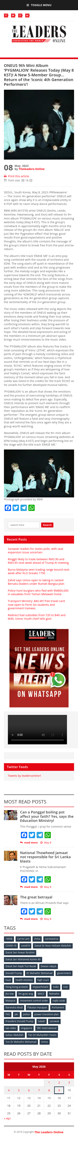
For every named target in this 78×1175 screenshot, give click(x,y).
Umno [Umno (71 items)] (44, 1041)
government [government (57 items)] (64, 973)
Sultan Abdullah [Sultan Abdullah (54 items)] (14, 1035)
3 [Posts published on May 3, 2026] (69, 1082)
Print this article (16, 176)
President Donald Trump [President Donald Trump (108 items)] (19, 1021)
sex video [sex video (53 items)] (11, 1028)
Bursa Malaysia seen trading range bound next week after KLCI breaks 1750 (38, 571)
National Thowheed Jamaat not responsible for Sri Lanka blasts (45, 856)
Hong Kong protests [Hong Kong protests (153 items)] (17, 987)
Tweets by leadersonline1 (24, 776)
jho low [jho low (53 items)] (10, 993)
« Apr (7, 1118)
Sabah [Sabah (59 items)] (41, 1021)
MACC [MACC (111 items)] (41, 993)
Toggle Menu (39, 5)
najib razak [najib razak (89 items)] (59, 1000)
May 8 (45, 842)
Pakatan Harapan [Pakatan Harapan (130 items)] (37, 1007)
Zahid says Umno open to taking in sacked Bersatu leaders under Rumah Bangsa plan (36, 582)
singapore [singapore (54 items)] (26, 1028)
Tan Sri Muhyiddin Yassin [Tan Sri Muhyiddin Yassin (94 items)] (42, 1035)
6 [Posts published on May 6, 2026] (29, 1090)
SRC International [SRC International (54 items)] (47, 1028)
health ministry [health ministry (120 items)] (24, 980)
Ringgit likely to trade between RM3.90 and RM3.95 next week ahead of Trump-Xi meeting (38, 561)
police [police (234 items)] (26, 1014)
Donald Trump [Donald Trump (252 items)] (14, 973)
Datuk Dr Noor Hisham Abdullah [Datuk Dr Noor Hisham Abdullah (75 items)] (52, 945)
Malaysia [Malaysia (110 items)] (10, 1000)
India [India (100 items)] (56, 987)
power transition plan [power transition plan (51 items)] (46, 1014)
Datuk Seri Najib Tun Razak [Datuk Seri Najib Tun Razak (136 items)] (21, 966)
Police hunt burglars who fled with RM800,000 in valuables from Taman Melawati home (38, 592)
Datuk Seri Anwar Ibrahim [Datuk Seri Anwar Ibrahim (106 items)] (20, 952)
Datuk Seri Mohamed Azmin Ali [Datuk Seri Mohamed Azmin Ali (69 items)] (23, 959)
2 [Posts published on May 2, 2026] (59, 1082)
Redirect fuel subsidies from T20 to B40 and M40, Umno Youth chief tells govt (37, 616)
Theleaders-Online (32, 169)
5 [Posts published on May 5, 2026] (19, 1090)
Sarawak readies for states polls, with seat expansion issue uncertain (35, 550)
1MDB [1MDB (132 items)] (9, 938)
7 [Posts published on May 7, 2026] (39, 1090)
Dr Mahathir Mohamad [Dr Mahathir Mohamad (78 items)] (39, 973)
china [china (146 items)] (37, 938)
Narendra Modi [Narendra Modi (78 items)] (14, 1007)
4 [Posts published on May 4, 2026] (9, 1090)
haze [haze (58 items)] (8, 980)
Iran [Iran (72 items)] (65, 987)
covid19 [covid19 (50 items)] (25, 945)
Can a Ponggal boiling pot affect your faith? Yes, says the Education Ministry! (47, 816)
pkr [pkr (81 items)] (16, 1014)
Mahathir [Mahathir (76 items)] (54, 993)
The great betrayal (36, 897)
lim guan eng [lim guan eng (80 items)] (25, 993)
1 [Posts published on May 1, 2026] (49, 1082)
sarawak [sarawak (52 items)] (54, 1021)
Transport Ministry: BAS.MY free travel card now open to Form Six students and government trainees (36, 604)
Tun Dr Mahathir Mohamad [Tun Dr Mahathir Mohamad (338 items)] (21, 1041)
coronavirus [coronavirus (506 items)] (51, 938)
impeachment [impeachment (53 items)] (40, 987)
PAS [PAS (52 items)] (8, 1014)
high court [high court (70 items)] (43, 980)
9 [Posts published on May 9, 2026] (59, 1090)
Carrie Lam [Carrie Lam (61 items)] (23, 938)
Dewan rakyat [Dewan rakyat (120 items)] (48, 966)
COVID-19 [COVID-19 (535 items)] (11, 945)
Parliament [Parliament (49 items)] (58, 1007)
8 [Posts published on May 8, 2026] (49, 1090)
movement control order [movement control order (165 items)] (34, 1000)
